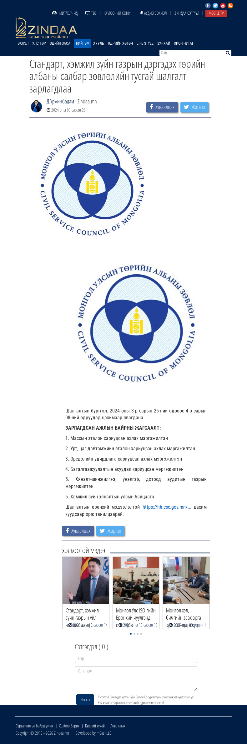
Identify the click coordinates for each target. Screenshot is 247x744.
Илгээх (85, 699)
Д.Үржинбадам (60, 101)
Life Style (145, 43)
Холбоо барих (69, 726)
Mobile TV (216, 13)
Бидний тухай (95, 726)
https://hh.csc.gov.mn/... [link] (167, 507)
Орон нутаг (184, 43)
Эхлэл (23, 43)
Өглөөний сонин (118, 13)
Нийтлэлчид (65, 13)
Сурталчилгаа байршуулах (34, 726)
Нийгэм (82, 43)
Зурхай (163, 43)
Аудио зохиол (153, 13)
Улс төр (39, 43)
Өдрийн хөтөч (120, 43)
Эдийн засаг (61, 43)
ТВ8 (91, 13)
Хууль (98, 43)
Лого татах (117, 726)
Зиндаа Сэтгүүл (186, 13)
